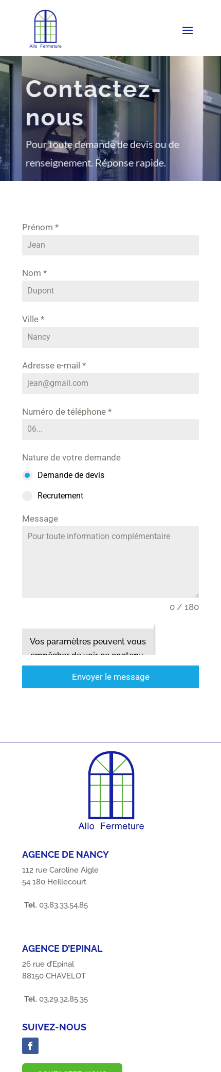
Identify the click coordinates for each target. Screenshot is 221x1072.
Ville (33, 319)
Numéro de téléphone (67, 411)
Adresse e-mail (54, 365)
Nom (34, 273)
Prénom (40, 227)
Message (40, 518)
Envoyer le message (111, 677)
